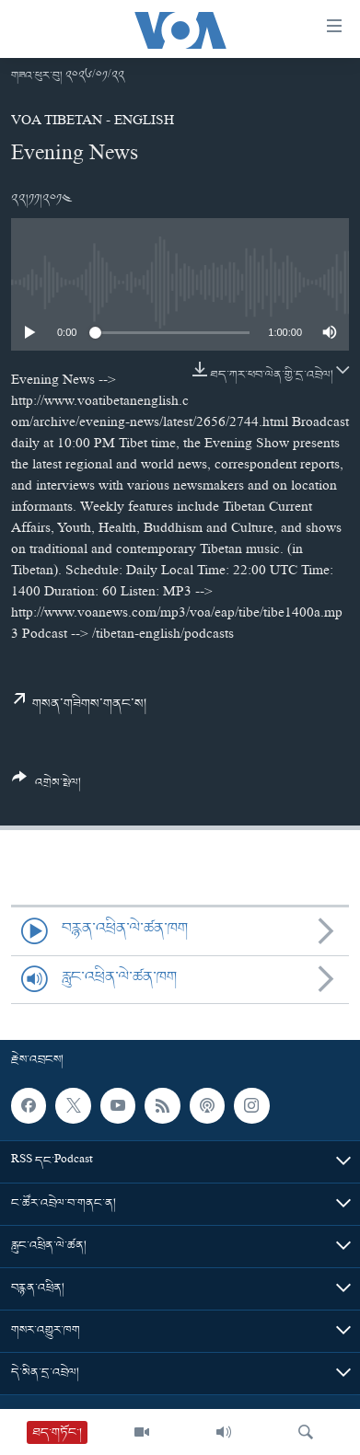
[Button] (46, 786)
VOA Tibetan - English (92, 122)
